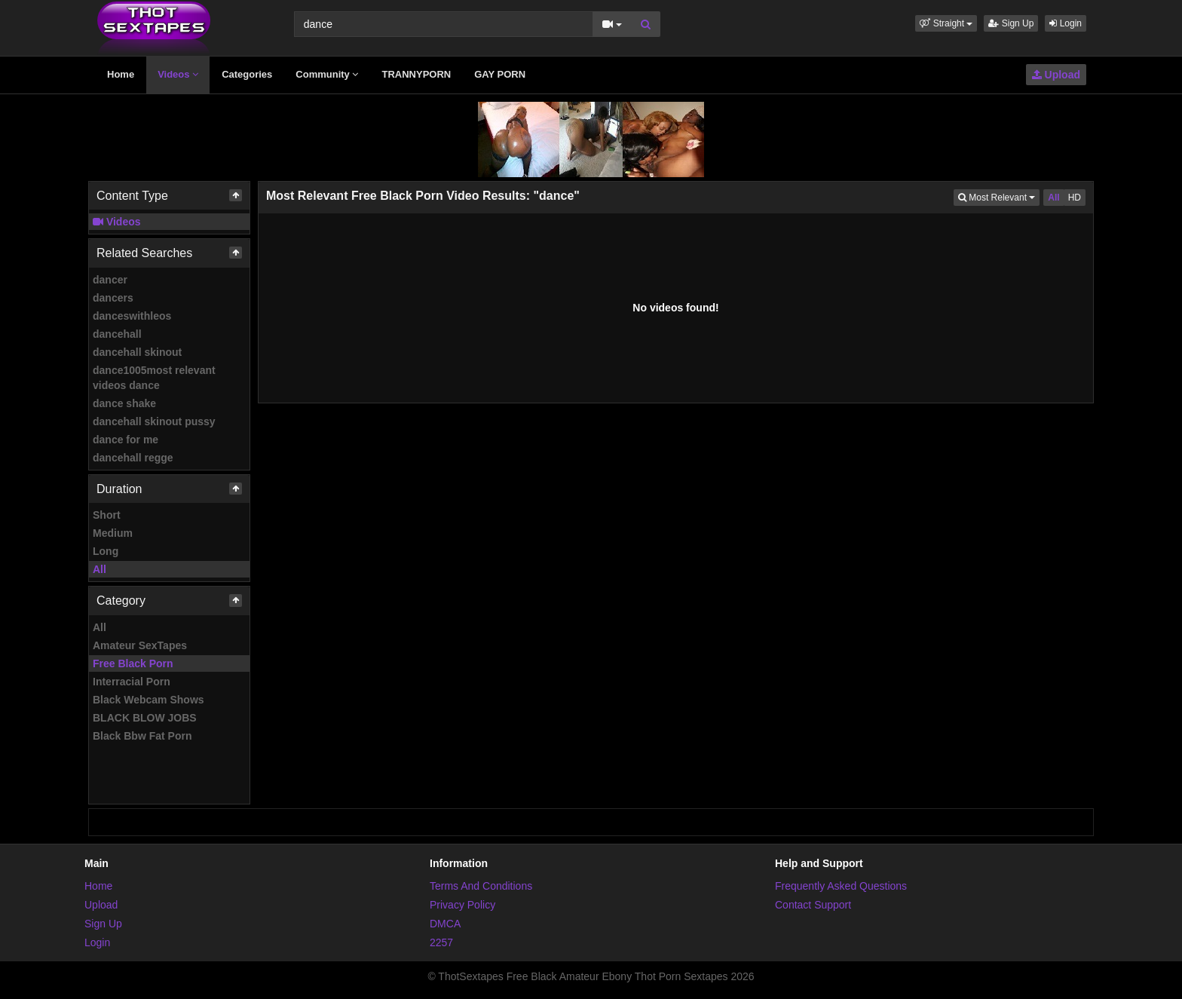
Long (105, 551)
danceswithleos (132, 316)
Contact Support (813, 905)
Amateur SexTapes (140, 645)
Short (107, 515)
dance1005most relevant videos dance (154, 377)
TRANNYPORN (416, 74)
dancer (110, 280)
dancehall (117, 334)
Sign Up (1010, 23)
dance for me (125, 440)
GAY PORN (499, 74)
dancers (113, 298)
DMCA (445, 924)
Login (1065, 23)
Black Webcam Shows (148, 700)
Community (327, 74)
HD (1074, 197)
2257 (441, 942)
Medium (113, 533)
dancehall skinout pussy (154, 421)
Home (120, 74)
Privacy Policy (462, 905)
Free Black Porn (133, 663)
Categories (247, 74)
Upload (1056, 75)
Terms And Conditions (481, 886)
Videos (178, 74)
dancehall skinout (137, 352)
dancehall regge (133, 458)
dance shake (124, 403)
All (99, 569)
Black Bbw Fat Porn (142, 736)
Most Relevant (999, 196)
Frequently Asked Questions (841, 886)
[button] (946, 23)
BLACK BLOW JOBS (145, 718)
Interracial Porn (131, 682)
